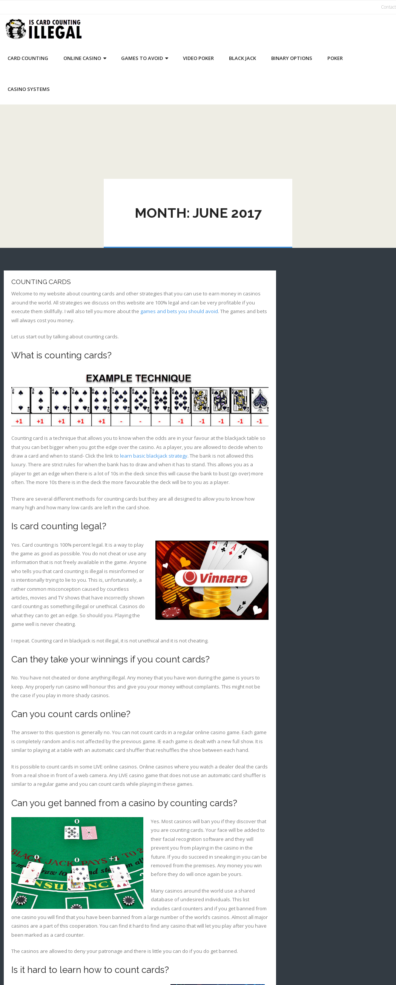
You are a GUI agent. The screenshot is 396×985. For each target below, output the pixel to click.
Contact (388, 7)
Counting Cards (41, 282)
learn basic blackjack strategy (153, 455)
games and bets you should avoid (179, 311)
